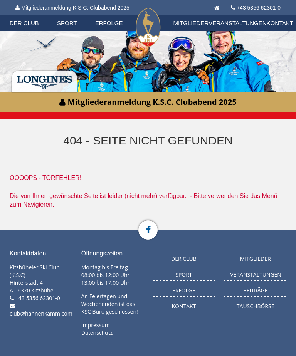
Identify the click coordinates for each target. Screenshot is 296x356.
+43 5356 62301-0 (259, 8)
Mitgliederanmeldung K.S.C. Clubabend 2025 (72, 8)
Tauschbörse (255, 306)
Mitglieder (191, 23)
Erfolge (109, 23)
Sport (67, 23)
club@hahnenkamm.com (41, 313)
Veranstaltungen (237, 23)
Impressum (95, 325)
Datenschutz (97, 332)
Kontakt (280, 23)
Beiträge (255, 290)
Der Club (24, 23)
